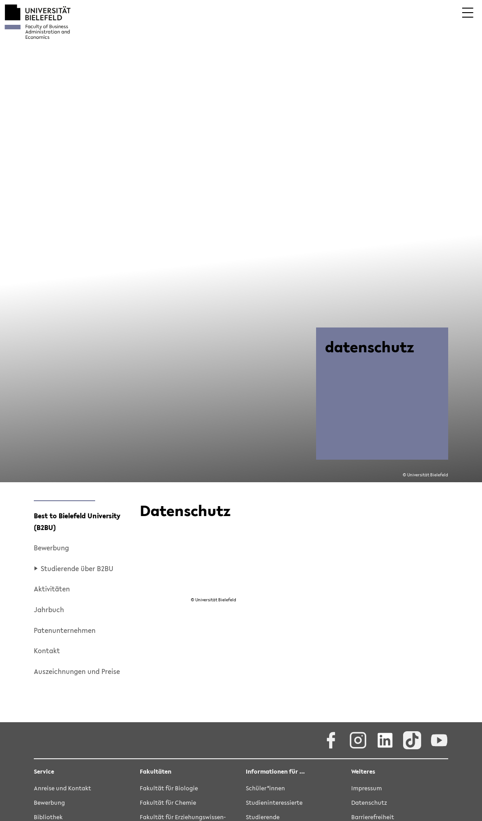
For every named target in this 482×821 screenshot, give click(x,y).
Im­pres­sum (366, 789)
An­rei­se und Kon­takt (62, 789)
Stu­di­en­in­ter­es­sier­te (274, 803)
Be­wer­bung (51, 548)
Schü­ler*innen (265, 789)
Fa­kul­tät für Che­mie (168, 803)
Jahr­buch (49, 609)
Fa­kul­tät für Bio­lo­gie (169, 789)
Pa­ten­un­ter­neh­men (65, 630)
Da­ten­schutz (369, 803)
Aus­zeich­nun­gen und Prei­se (77, 671)
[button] (467, 19)
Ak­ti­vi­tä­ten (52, 589)
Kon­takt (47, 650)
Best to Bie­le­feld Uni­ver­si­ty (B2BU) (77, 521)
